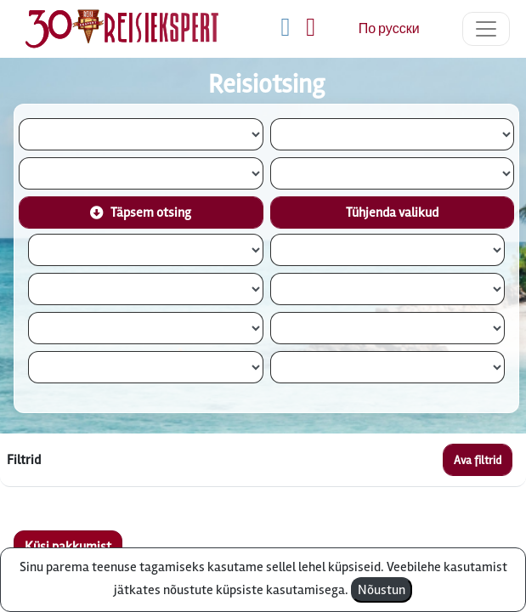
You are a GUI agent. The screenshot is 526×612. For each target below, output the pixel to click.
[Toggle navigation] (486, 29)
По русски (389, 28)
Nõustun (381, 589)
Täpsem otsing (140, 212)
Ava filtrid (477, 460)
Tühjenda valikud (392, 212)
